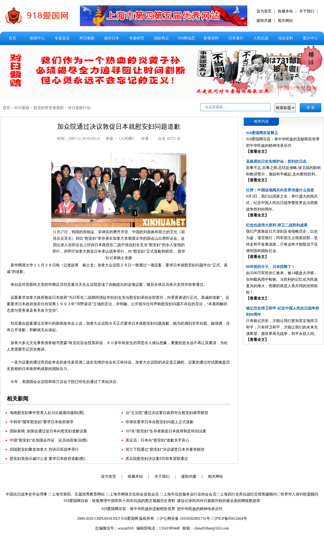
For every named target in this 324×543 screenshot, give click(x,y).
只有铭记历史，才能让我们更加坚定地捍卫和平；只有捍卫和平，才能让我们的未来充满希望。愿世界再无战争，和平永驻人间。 (282, 327)
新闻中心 (37, 38)
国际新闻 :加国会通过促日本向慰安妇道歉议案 (48, 431)
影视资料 (211, 38)
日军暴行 (236, 38)
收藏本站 (285, 11)
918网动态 (186, 38)
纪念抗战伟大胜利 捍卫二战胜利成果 (277, 225)
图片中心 (310, 38)
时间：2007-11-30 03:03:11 (78, 139)
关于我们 (306, 11)
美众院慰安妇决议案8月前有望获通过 (157, 459)
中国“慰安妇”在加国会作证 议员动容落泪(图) (48, 440)
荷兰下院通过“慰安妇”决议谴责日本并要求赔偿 (165, 449)
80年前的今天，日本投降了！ (270, 267)
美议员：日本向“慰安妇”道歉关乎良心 (157, 440)
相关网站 (285, 21)
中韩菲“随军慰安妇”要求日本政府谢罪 (41, 422)
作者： (147, 139)
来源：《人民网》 (121, 139)
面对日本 (111, 38)
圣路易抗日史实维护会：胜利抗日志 (276, 161)
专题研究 (136, 38)
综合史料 (285, 38)
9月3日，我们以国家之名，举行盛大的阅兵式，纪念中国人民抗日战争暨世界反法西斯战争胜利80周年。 (282, 202)
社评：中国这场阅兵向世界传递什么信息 (280, 190)
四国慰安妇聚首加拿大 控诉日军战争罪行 (44, 449)
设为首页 (264, 11)
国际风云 (161, 38)
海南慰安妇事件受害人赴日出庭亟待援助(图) (47, 413)
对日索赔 (86, 38)
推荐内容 (261, 122)
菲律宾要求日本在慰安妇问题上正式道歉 (160, 422)
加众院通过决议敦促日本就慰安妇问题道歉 (118, 126)
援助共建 (264, 21)
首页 (12, 38)
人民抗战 (260, 38)
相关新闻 (17, 399)
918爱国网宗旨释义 (262, 133)
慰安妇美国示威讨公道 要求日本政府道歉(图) (47, 459)
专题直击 (62, 38)
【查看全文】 (257, 152)
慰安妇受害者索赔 (48, 108)
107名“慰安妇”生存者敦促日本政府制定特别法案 (166, 431)
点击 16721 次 (169, 139)
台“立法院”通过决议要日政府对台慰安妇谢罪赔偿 (167, 413)
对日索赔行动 (79, 108)
